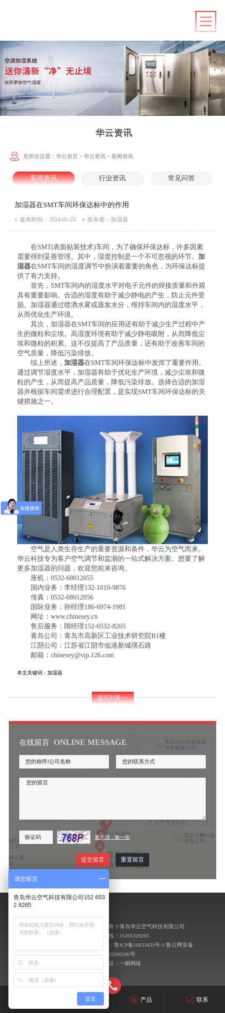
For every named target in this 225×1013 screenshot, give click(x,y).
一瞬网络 (130, 963)
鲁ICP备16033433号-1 (139, 945)
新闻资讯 (122, 156)
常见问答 (181, 178)
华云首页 (67, 156)
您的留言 (112, 799)
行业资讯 (112, 178)
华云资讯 (95, 156)
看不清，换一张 (112, 837)
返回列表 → (112, 698)
